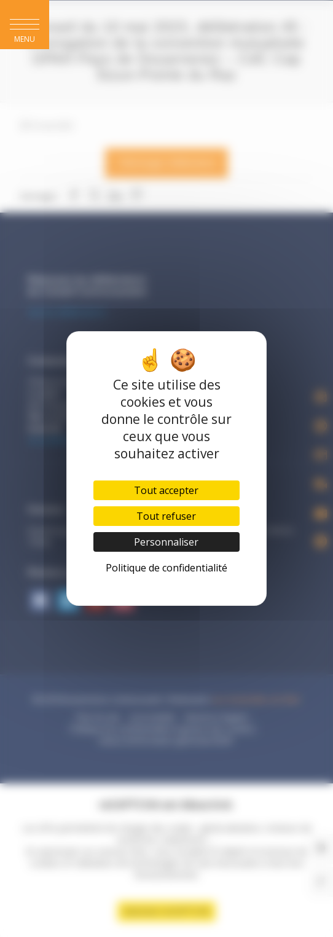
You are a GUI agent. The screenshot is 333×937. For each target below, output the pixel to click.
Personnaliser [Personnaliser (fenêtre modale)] (166, 542)
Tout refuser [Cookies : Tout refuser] (166, 516)
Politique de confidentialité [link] (166, 567)
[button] (24, 24)
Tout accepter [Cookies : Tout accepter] (166, 490)
